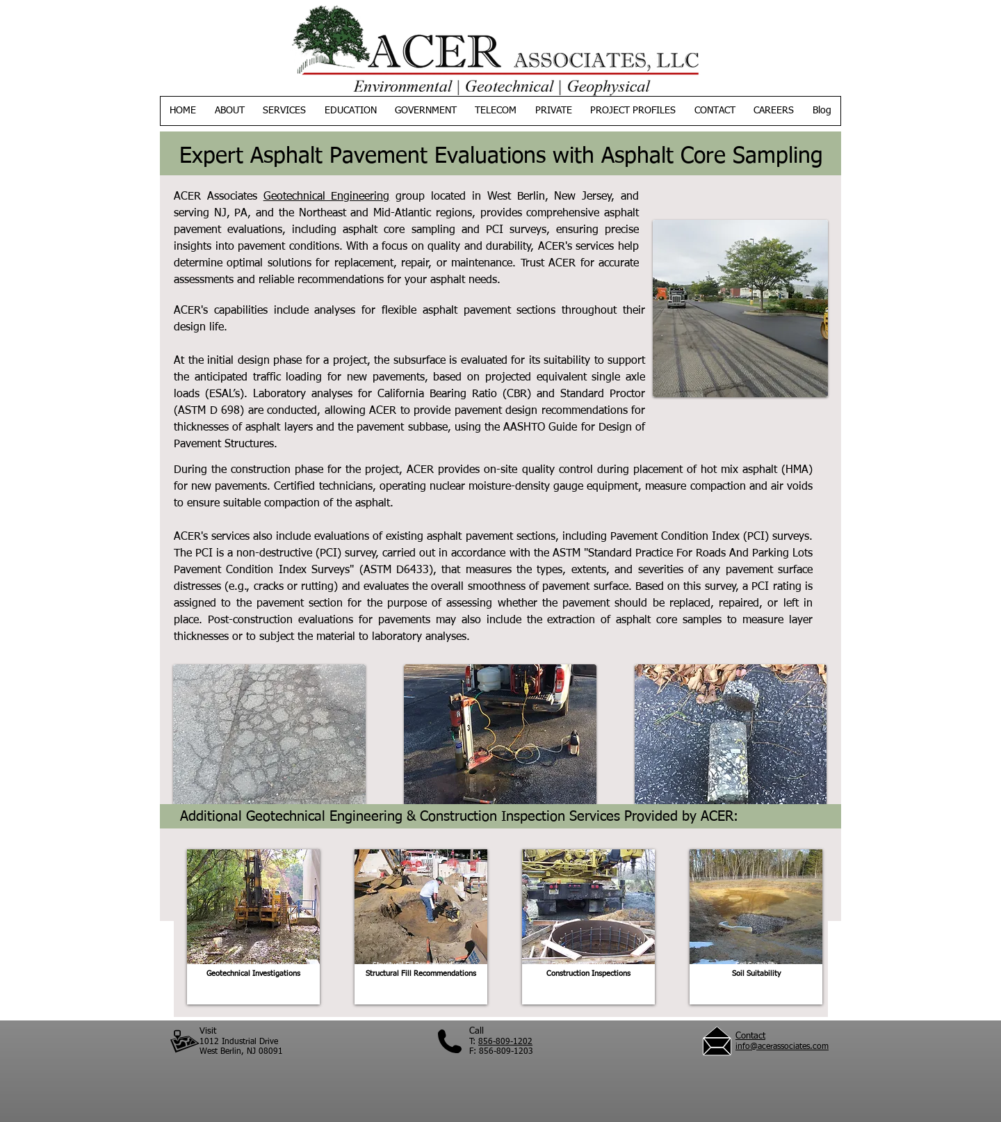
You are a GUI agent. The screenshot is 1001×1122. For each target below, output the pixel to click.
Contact (750, 1036)
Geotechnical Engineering (326, 196)
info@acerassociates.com (782, 1047)
